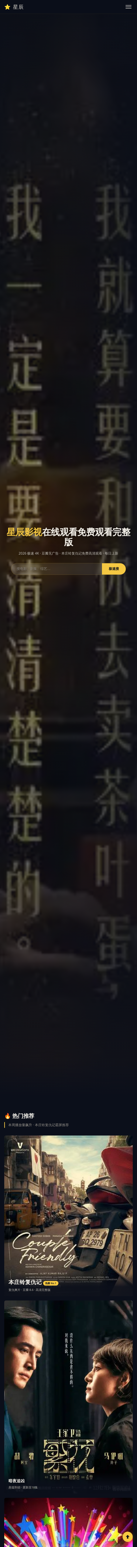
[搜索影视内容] (56, 569)
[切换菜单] (128, 7)
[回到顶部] (128, 1537)
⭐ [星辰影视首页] (14, 7)
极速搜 (114, 569)
